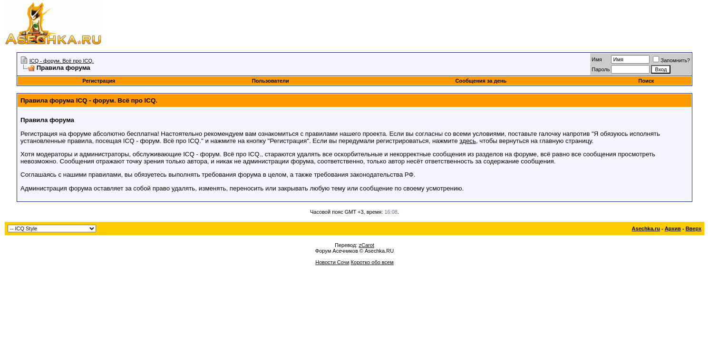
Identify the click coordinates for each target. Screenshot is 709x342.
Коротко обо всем (372, 262)
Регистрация (98, 81)
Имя (597, 59)
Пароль (601, 69)
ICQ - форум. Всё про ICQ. (61, 61)
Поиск (646, 81)
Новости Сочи (332, 262)
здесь (467, 140)
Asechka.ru (646, 228)
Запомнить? (671, 60)
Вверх (693, 228)
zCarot (366, 245)
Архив (673, 228)
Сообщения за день (481, 81)
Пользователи (270, 81)
